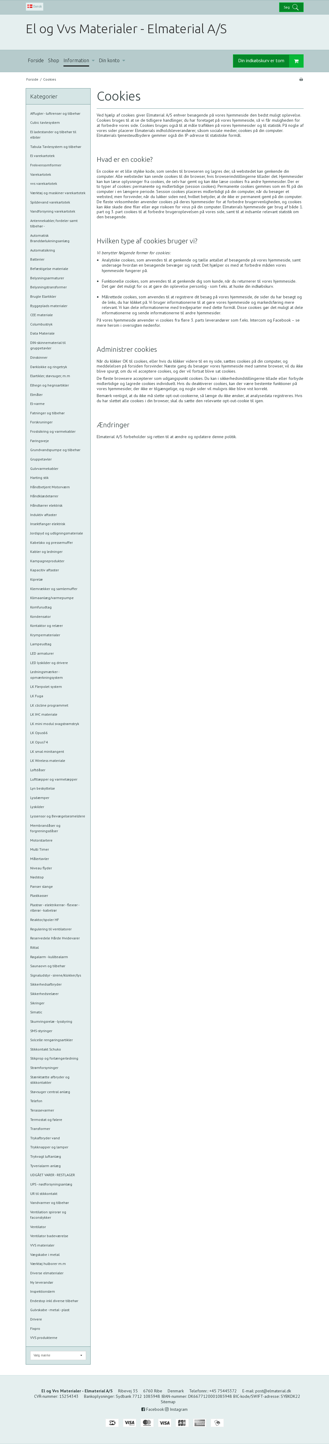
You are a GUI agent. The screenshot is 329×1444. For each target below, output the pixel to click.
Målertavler (39, 858)
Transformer (40, 1128)
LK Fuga (36, 696)
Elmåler (36, 394)
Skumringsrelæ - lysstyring (51, 1021)
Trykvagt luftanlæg (45, 1156)
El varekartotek (42, 155)
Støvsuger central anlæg (50, 1091)
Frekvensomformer (45, 165)
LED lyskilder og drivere (49, 662)
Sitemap (168, 1401)
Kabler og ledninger (46, 551)
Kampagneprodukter (47, 561)
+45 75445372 (223, 1391)
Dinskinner (38, 357)
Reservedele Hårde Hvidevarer (55, 938)
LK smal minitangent (47, 751)
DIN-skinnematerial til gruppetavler (48, 345)
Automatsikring (42, 250)
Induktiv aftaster (43, 514)
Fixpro (35, 1328)
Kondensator (40, 616)
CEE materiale (41, 315)
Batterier (37, 259)
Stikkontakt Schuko (45, 1049)
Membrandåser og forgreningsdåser (45, 828)
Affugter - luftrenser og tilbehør (55, 113)
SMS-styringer (41, 1030)
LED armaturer (42, 653)
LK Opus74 (39, 742)
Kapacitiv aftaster (44, 570)
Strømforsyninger (44, 1067)
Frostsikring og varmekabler (53, 431)
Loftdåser (37, 770)
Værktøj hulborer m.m (48, 1263)
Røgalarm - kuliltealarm (49, 957)
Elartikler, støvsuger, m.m (50, 376)
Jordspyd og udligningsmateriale (56, 533)
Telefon (36, 1101)
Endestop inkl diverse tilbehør (54, 1300)
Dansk (34, 6)
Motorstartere (41, 840)
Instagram (176, 1409)
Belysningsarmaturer (47, 278)
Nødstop (37, 877)
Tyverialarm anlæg (45, 1165)
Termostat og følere (46, 1119)
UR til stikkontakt (43, 1193)
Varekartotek (40, 174)
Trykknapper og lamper (49, 1147)
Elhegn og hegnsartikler (49, 385)
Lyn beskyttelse (42, 788)
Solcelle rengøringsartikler (51, 1040)
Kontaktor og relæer (46, 625)
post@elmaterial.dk (273, 1391)
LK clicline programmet (49, 705)
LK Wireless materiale (47, 760)
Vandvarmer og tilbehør (49, 1202)
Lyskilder (37, 806)
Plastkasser (39, 895)
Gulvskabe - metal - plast (49, 1310)
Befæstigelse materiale (49, 268)
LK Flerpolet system (46, 686)
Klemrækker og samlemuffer (53, 588)
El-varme (37, 403)
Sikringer (37, 1003)
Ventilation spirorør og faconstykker (48, 1215)
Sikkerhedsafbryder (46, 984)
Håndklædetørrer (44, 496)
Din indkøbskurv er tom (270, 61)
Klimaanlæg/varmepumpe (52, 597)
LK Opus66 (39, 732)
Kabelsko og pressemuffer (51, 542)
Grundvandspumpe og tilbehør (55, 450)
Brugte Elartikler (43, 296)
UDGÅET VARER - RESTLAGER (52, 1175)
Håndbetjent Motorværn (50, 487)
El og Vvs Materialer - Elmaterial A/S (126, 28)
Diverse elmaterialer (46, 1273)
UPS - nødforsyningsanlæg (51, 1184)
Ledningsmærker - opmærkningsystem (46, 674)
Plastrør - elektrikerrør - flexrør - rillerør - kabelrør (54, 908)
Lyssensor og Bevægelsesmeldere (57, 816)
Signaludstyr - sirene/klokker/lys (55, 975)
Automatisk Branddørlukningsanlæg (49, 238)
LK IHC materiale (43, 714)
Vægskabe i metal (45, 1254)
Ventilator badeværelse (49, 1236)
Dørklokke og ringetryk (48, 366)
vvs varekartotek (43, 183)
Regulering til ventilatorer (51, 929)
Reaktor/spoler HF (44, 919)
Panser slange (41, 886)
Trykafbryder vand (45, 1138)
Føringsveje (39, 440)
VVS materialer (42, 1245)
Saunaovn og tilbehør (47, 966)
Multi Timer (39, 849)
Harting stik (39, 477)
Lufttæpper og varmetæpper (53, 779)
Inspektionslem (42, 1291)
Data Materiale (42, 333)
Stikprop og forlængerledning (54, 1058)
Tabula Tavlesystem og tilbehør (55, 146)
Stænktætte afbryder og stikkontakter (49, 1080)
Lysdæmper (39, 797)
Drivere (36, 1319)
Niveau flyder (41, 868)
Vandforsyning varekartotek (52, 211)
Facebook (152, 1409)
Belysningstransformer (48, 287)
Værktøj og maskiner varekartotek (57, 193)
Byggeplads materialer (48, 305)
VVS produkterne (43, 1337)
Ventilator (38, 1226)
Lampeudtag (40, 644)
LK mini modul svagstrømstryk (54, 723)
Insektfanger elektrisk (47, 523)
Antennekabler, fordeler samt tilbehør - (54, 223)
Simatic (36, 1012)
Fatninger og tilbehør (47, 413)
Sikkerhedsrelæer (44, 993)
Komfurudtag (41, 607)
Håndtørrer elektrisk (46, 505)
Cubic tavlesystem (45, 122)
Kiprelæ (36, 579)
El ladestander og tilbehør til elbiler (53, 135)
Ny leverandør (41, 1282)
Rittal (34, 947)
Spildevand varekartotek (50, 202)
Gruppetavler (41, 459)
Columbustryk (41, 324)
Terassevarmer (42, 1110)
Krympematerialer (45, 635)
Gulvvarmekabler (44, 468)
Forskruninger (41, 422)
